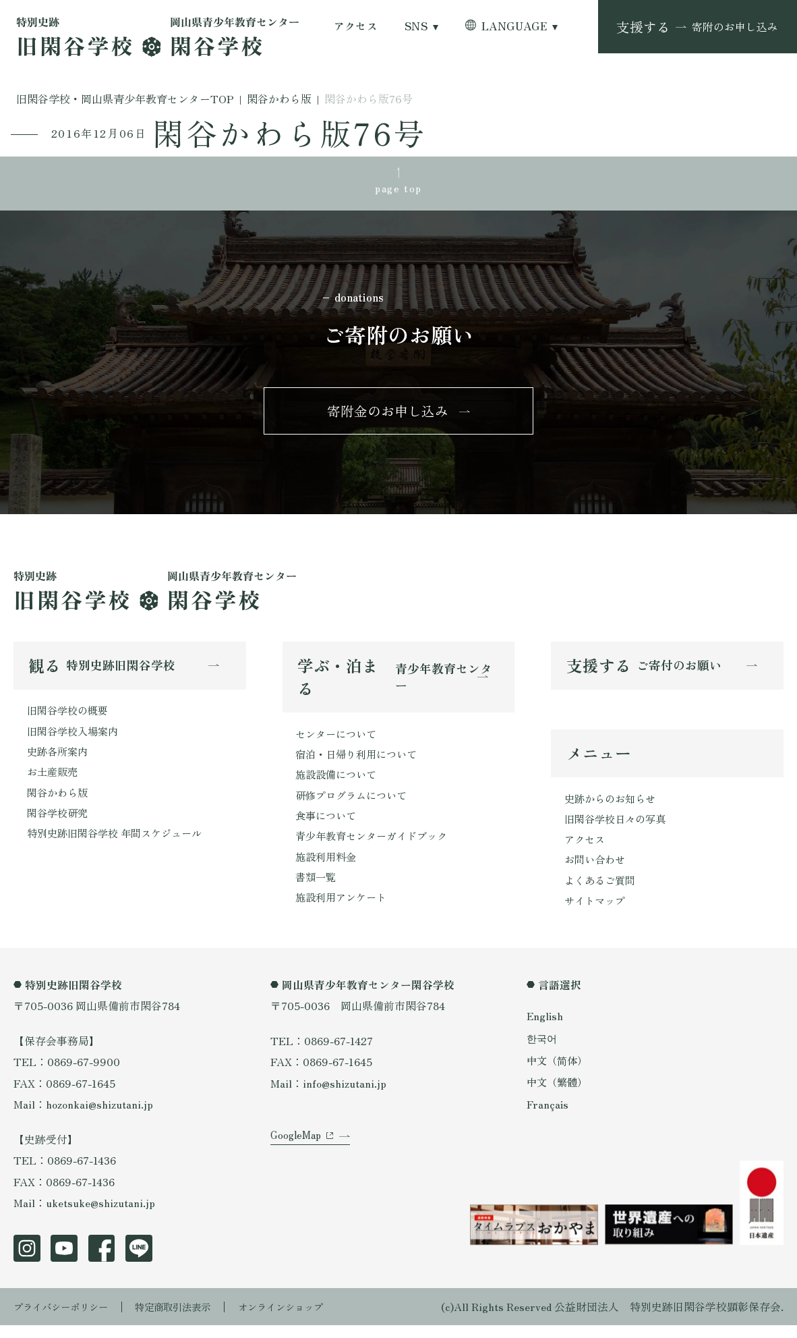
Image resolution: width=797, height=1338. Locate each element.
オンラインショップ (310, 1319)
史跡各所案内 (59, 758)
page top (398, 188)
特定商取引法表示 (191, 1319)
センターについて (338, 739)
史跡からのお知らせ (612, 806)
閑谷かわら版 (59, 801)
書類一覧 (316, 888)
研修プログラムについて (354, 803)
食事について (327, 825)
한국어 (543, 1051)
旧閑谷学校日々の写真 (618, 827)
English (545, 1028)
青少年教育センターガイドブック (376, 846)
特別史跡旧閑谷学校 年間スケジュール (120, 844)
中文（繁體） (559, 1095)
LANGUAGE (514, 26)
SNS (416, 26)
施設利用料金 (327, 867)
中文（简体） (559, 1072)
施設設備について (338, 781)
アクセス (356, 26)
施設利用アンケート (343, 910)
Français (548, 1117)
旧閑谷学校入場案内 (75, 738)
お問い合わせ (596, 869)
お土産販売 (54, 780)
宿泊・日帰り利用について (360, 761)
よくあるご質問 (602, 891)
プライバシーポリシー (67, 1319)
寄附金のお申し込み (387, 415)
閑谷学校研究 (59, 823)
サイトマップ (596, 912)
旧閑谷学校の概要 (70, 716)
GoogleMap (297, 1157)
